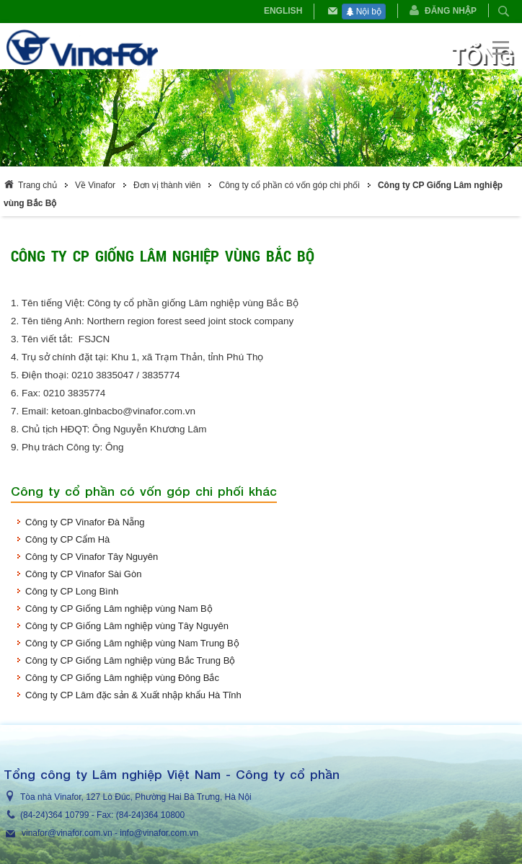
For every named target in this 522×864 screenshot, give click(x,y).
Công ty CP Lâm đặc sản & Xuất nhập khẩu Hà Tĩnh (133, 695)
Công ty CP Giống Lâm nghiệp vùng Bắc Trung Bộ (130, 660)
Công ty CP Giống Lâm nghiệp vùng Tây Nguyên (127, 625)
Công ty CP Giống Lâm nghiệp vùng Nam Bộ (119, 608)
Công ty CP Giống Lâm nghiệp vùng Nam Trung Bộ (132, 643)
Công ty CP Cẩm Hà (67, 539)
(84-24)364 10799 (54, 815)
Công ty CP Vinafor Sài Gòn (83, 574)
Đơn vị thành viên (166, 185)
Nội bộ (363, 11)
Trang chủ (37, 185)
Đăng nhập (451, 11)
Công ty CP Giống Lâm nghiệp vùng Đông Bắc (122, 677)
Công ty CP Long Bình (71, 591)
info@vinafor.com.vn (159, 833)
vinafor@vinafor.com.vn (67, 833)
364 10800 (164, 815)
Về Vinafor (95, 185)
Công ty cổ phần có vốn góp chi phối (288, 185)
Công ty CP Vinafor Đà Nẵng (85, 522)
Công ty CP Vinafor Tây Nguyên (91, 556)
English (283, 11)
